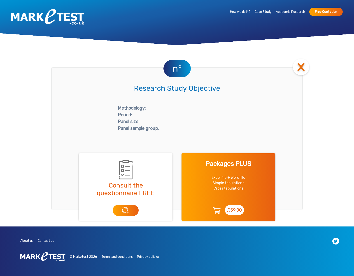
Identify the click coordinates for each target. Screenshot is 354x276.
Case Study (263, 12)
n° (177, 68)
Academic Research (290, 12)
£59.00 (234, 210)
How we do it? (240, 12)
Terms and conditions (117, 257)
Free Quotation (326, 12)
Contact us (46, 241)
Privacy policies (148, 257)
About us (26, 241)
